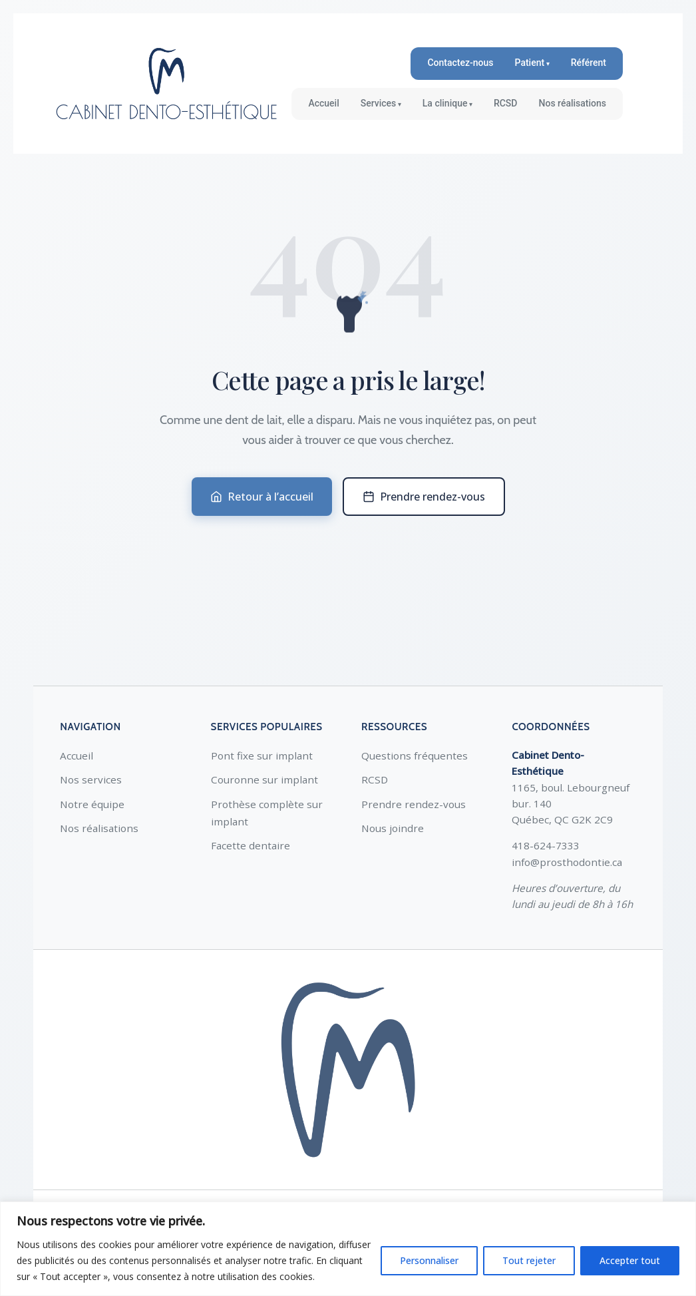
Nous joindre (392, 828)
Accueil (323, 103)
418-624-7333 (546, 845)
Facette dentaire (250, 845)
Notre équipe (92, 804)
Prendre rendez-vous (424, 496)
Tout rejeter (529, 1260)
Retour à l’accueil (261, 496)
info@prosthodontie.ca (567, 862)
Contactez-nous (460, 62)
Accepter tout (630, 1260)
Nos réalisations (573, 103)
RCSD (506, 103)
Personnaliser (429, 1260)
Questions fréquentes (414, 755)
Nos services (91, 779)
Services (379, 103)
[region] (348, 1248)
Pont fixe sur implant (262, 755)
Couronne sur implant (264, 779)
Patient (530, 62)
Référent (588, 62)
